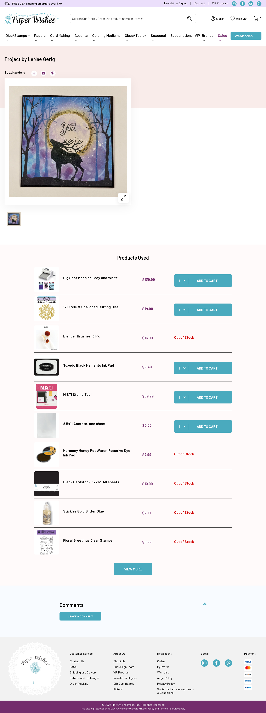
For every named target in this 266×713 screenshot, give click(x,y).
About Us (119, 661)
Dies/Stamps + (18, 37)
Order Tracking (79, 683)
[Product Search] (126, 18)
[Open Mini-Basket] (257, 18)
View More (133, 569)
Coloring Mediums (106, 37)
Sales (222, 37)
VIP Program (220, 3)
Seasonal (158, 37)
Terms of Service (169, 708)
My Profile (163, 667)
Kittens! (118, 689)
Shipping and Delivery (83, 672)
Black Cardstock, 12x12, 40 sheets (91, 482)
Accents (81, 37)
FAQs (73, 667)
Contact (199, 3)
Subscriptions (181, 35)
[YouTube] (250, 3)
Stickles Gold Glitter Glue (83, 511)
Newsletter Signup (175, 3)
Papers (40, 37)
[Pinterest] (259, 3)
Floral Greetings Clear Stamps (88, 540)
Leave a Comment (80, 616)
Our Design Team (123, 667)
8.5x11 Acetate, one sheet (84, 423)
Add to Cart (207, 280)
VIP (197, 35)
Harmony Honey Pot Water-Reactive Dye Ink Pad (96, 452)
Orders (161, 661)
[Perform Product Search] (189, 18)
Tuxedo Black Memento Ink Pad (88, 365)
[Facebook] (242, 3)
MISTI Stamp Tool (77, 394)
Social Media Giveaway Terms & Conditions (175, 690)
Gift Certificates (123, 683)
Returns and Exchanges (84, 678)
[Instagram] (234, 3)
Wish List (163, 672)
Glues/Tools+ (135, 37)
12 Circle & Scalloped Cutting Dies (91, 307)
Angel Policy (164, 678)
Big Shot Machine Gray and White (90, 277)
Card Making (60, 37)
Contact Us (77, 661)
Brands (207, 37)
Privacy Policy (166, 683)
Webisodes (244, 37)
